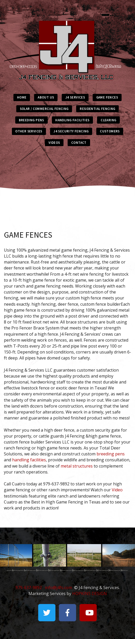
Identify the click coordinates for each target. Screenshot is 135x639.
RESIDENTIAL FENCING (97, 109)
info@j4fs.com (58, 587)
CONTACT (78, 142)
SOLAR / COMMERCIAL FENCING (44, 109)
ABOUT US (46, 97)
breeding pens (111, 454)
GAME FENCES (107, 97)
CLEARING (108, 120)
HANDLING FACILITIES (72, 120)
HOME (22, 97)
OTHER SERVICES (28, 131)
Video (117, 490)
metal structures (77, 466)
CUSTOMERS (110, 131)
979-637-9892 (28, 587)
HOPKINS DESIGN (89, 593)
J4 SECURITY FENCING (71, 131)
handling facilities (29, 460)
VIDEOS (54, 142)
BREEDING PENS (31, 120)
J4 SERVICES (75, 97)
